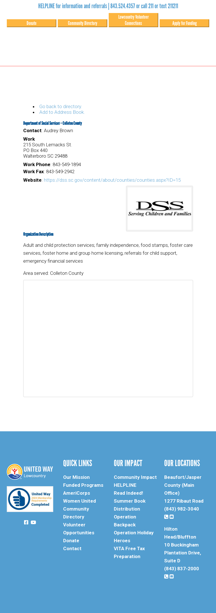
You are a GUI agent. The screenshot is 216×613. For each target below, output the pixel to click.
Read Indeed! (128, 493)
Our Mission (76, 477)
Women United (79, 501)
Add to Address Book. (62, 112)
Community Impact (135, 477)
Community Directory (82, 23)
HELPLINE (125, 485)
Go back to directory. (60, 106)
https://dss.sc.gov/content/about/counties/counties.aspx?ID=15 (112, 180)
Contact (72, 548)
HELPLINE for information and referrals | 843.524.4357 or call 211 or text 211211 (108, 6)
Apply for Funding (184, 23)
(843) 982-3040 (181, 509)
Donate (32, 23)
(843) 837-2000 (181, 568)
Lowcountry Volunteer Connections (133, 20)
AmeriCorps (76, 493)
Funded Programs (83, 485)
